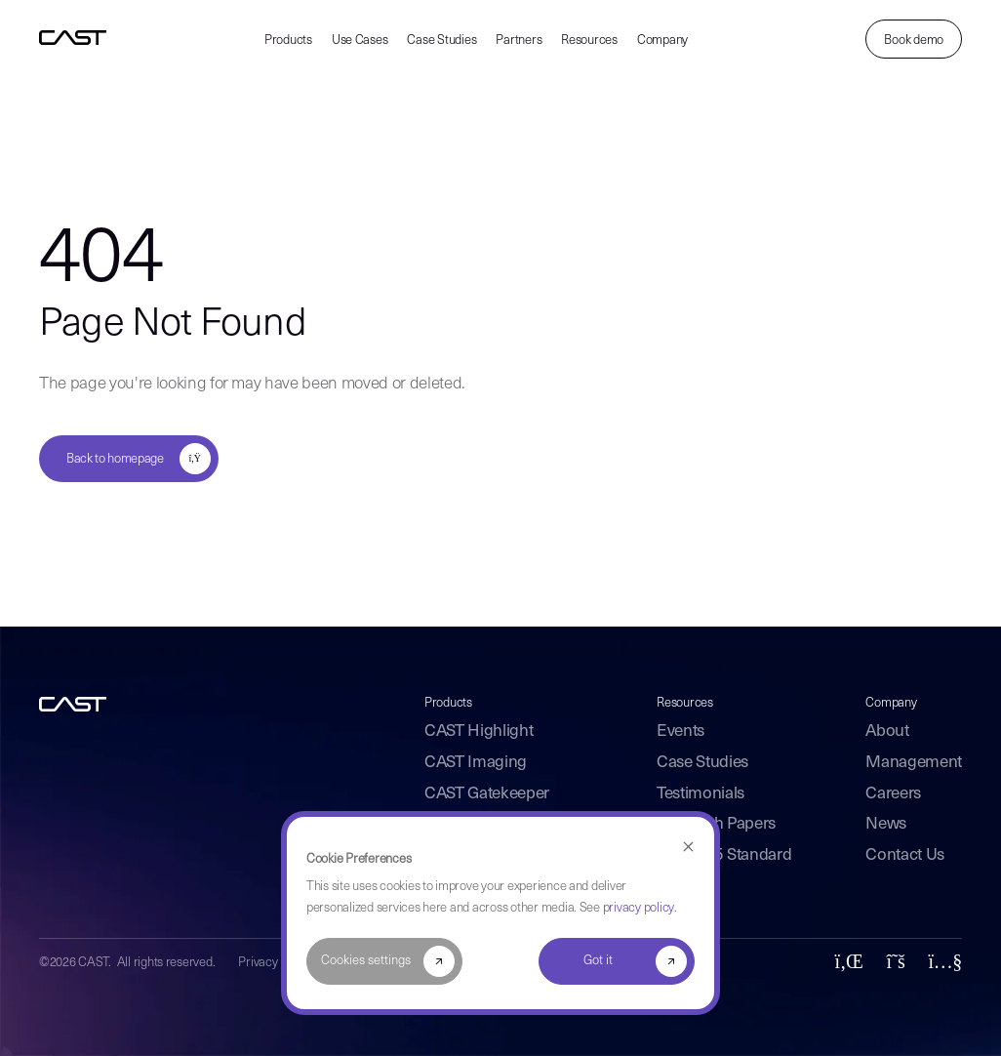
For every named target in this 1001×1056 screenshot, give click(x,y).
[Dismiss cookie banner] (688, 847)
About (886, 731)
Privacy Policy (274, 962)
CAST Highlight (478, 731)
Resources (589, 40)
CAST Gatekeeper (486, 794)
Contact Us (904, 855)
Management (913, 762)
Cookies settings (366, 960)
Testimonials (700, 794)
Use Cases (360, 40)
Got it (598, 960)
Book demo (913, 40)
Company (662, 40)
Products (288, 40)
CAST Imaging (475, 762)
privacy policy (638, 908)
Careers (893, 794)
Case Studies (441, 40)
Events (680, 731)
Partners (518, 40)
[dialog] (500, 913)
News (885, 824)
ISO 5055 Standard (724, 855)
